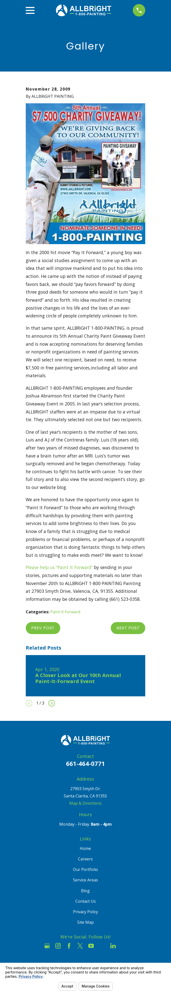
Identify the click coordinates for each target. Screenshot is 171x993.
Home (85, 848)
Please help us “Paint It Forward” (59, 567)
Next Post (128, 628)
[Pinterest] (124, 945)
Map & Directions (85, 803)
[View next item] (51, 703)
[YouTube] (91, 945)
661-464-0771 (85, 763)
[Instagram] (58, 945)
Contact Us (85, 901)
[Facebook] (69, 945)
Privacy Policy (85, 911)
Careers (85, 859)
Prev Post (42, 628)
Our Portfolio (85, 869)
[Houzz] (102, 945)
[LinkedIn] (113, 945)
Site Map (85, 922)
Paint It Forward (65, 612)
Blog (85, 890)
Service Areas (85, 880)
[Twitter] (80, 945)
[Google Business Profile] (47, 945)
